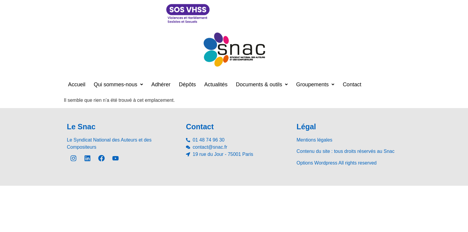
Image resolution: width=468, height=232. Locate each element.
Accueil (76, 84)
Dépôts (187, 84)
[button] (118, 84)
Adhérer (160, 84)
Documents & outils (262, 84)
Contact (352, 84)
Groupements (315, 84)
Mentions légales (314, 139)
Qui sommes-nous (118, 84)
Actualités (215, 84)
